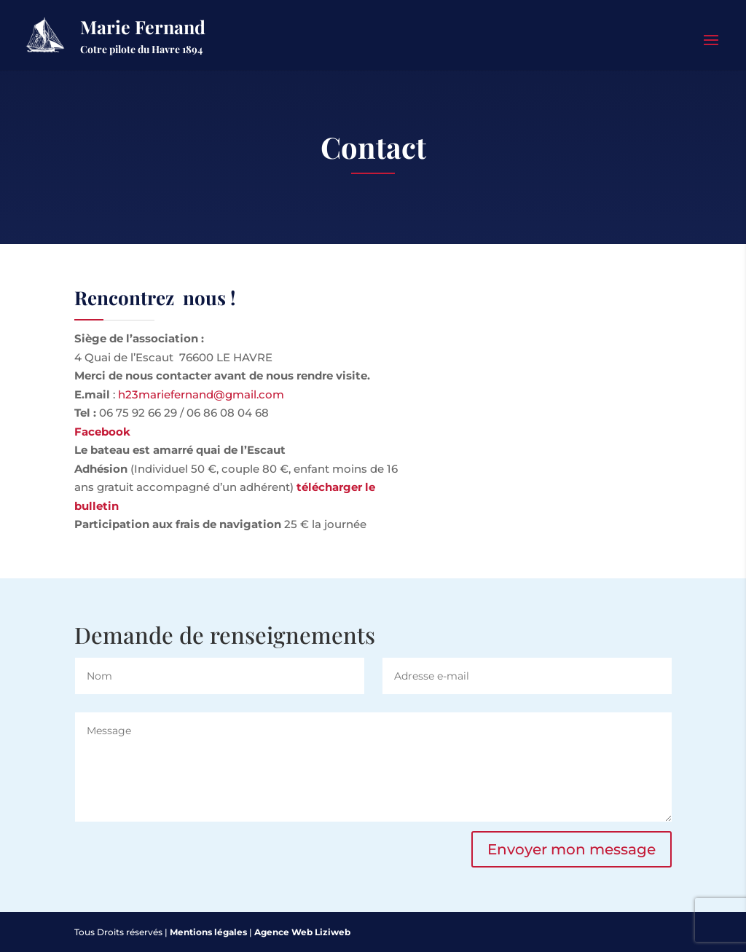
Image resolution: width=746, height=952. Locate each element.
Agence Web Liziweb (302, 932)
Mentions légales (208, 932)
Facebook (102, 431)
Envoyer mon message (571, 849)
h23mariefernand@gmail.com (201, 394)
